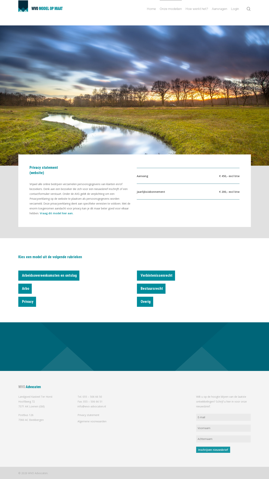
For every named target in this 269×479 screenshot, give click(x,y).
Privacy (29, 300)
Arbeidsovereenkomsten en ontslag (50, 276)
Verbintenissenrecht (158, 276)
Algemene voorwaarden (92, 421)
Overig (147, 300)
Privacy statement (88, 415)
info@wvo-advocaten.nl (92, 406)
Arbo (27, 287)
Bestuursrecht (153, 287)
